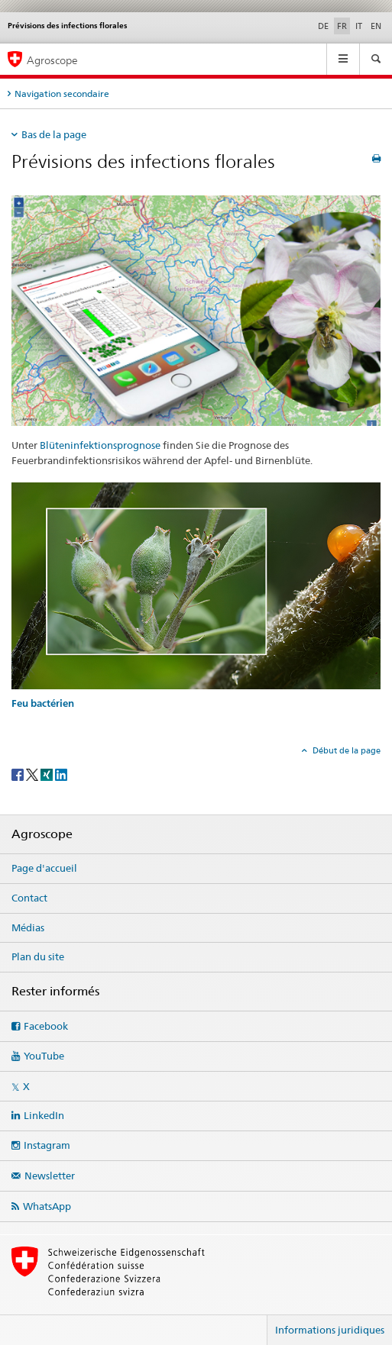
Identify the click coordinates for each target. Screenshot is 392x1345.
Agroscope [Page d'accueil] (52, 59)
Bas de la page (53, 134)
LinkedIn (44, 1115)
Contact (29, 898)
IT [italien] (358, 26)
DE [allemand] (323, 26)
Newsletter (49, 1175)
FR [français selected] (342, 26)
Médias (27, 927)
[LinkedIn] (61, 773)
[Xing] (47, 773)
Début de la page (345, 750)
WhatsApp (47, 1206)
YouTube (44, 1056)
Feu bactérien (42, 703)
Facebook (46, 1026)
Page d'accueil (44, 868)
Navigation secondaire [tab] (62, 93)
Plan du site (37, 956)
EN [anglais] (376, 26)
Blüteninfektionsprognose (100, 445)
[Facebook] (18, 773)
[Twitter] (33, 773)
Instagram (47, 1145)
